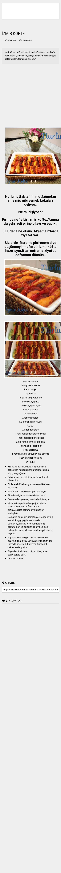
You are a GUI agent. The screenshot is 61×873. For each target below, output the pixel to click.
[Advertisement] (28, 96)
